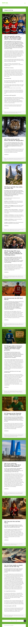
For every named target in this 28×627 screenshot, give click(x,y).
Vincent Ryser (6, 494)
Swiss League (15, 112)
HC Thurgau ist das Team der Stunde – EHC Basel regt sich (12, 414)
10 (16, 620)
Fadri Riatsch (20, 493)
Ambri (20, 391)
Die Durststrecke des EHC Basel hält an (13, 298)
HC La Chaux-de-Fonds (15, 159)
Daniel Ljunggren (21, 434)
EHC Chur (22, 158)
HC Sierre (19, 159)
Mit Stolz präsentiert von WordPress (8, 625)
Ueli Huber (16, 436)
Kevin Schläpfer (6, 277)
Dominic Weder (21, 492)
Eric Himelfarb (17, 493)
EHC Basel (19, 158)
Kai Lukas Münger (9, 436)
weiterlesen (6, 154)
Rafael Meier (12, 436)
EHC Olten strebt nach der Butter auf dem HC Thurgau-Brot (14, 139)
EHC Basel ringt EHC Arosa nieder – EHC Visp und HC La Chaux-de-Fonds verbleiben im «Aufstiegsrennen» (13, 253)
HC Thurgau (17, 230)
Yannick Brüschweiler (9, 616)
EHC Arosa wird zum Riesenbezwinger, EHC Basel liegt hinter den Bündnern (12, 465)
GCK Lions (11, 159)
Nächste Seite (25, 621)
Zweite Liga (5, 2)
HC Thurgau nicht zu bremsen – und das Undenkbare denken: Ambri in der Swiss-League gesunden (13, 348)
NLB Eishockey (12, 112)
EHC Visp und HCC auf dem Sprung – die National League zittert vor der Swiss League (12, 38)
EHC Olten (5, 159)
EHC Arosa (20, 229)
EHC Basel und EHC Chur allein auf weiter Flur (13, 187)
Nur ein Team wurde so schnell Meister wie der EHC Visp (13, 565)
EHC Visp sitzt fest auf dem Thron (12, 522)
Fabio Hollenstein (16, 435)
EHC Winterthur (11, 435)
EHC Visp (8, 159)
